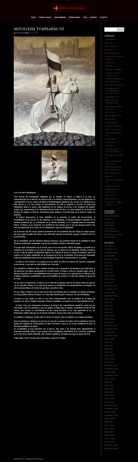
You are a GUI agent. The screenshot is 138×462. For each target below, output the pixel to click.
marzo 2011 (109, 356)
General (33, 33)
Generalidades (60, 17)
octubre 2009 (109, 412)
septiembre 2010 (111, 375)
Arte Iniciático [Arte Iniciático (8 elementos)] (111, 46)
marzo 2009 (109, 435)
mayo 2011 (108, 349)
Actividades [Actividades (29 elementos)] (111, 39)
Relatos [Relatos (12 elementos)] (109, 176)
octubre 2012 (109, 292)
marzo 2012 (109, 316)
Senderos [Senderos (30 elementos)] (110, 195)
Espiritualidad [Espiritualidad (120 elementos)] (112, 97)
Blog (85, 17)
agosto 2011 (109, 339)
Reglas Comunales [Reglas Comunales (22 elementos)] (113, 173)
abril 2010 (108, 392)
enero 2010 (109, 402)
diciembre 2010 (110, 365)
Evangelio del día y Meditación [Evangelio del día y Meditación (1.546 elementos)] (111, 101)
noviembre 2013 (110, 253)
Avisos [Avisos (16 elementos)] (109, 49)
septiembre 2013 (111, 259)
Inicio (33, 17)
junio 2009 (108, 425)
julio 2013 (108, 263)
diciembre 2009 (110, 405)
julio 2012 (108, 302)
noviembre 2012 (111, 289)
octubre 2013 (109, 256)
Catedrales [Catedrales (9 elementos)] (110, 66)
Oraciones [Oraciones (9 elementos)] (110, 145)
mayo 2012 (108, 309)
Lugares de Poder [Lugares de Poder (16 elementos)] (113, 129)
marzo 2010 (109, 395)
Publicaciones (74, 17)
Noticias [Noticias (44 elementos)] (110, 139)
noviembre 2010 (111, 369)
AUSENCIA (108, 219)
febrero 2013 (109, 279)
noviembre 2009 (111, 409)
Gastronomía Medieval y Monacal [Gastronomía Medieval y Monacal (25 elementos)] (113, 107)
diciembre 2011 (110, 326)
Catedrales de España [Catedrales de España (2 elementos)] (114, 69)
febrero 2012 (109, 319)
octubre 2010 (109, 372)
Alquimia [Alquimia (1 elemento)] (109, 43)
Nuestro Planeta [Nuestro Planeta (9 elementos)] (112, 142)
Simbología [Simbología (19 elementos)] (110, 199)
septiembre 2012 (111, 296)
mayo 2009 (109, 429)
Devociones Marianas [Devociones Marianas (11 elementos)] (114, 85)
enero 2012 (108, 322)
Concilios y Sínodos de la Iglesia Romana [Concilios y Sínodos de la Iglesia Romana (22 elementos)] (113, 80)
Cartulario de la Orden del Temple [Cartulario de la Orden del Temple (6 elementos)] (114, 58)
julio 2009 (108, 422)
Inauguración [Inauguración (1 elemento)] (111, 119)
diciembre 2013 (110, 249)
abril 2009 (108, 432)
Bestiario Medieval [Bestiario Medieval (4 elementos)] (113, 53)
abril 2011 (108, 352)
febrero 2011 (109, 359)
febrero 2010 (109, 399)
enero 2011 (108, 362)
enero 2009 (109, 442)
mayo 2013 (108, 269)
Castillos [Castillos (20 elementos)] (110, 62)
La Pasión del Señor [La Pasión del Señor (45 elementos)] (113, 126)
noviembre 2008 (111, 448)
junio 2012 (108, 306)
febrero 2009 (109, 439)
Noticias (93, 17)
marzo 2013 (109, 276)
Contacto (103, 17)
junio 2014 (108, 246)
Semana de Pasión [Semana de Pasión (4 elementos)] (112, 186)
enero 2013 (108, 282)
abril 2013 (108, 272)
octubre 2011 (109, 332)
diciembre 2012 (110, 286)
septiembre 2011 (111, 336)
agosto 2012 (109, 299)
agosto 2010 (109, 379)
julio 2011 (108, 342)
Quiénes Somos (45, 17)
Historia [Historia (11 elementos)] (109, 112)
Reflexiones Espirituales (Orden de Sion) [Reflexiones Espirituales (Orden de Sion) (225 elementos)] (113, 168)
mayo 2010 (108, 389)
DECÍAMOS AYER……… (113, 216)
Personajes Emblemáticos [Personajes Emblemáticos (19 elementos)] (114, 156)
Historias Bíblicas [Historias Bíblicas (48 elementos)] (113, 115)
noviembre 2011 (110, 329)
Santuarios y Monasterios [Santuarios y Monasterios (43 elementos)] (114, 181)
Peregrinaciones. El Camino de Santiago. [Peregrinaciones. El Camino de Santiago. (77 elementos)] (113, 150)
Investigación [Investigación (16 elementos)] (111, 122)
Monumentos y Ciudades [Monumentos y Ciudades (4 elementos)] (113, 134)
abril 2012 (108, 312)
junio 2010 (108, 385)
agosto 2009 (109, 419)
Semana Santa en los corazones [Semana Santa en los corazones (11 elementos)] (112, 191)
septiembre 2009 (111, 415)
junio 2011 (108, 346)
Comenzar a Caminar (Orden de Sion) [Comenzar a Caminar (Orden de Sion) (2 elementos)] (112, 74)
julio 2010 (108, 382)
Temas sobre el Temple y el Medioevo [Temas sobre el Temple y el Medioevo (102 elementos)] (114, 203)
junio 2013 (108, 266)
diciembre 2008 (110, 445)
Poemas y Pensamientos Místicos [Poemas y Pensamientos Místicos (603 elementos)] (113, 162)
